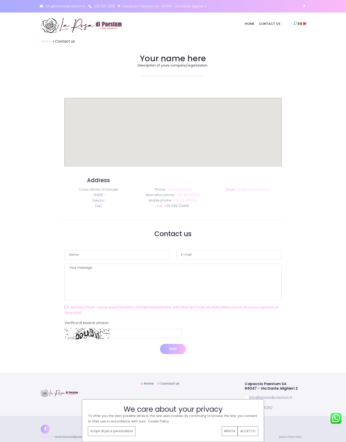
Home (249, 24)
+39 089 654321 (188, 195)
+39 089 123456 (179, 189)
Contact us (269, 24)
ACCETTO (248, 431)
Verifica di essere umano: (86, 322)
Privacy (45, 436)
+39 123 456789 (185, 200)
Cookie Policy (158, 421)
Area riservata (290, 437)
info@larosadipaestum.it (62, 6)
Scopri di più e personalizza (111, 431)
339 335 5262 (102, 6)
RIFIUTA (229, 431)
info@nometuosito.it (253, 189)
